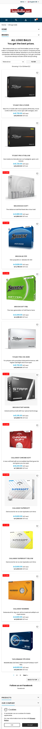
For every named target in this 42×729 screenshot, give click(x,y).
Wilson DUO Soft (21, 206)
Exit (12, 725)
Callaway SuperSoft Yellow (21, 558)
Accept (30, 725)
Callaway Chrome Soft (21, 458)
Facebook (21, 688)
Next (26, 675)
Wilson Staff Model (21, 407)
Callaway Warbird (21, 609)
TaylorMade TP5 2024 (21, 659)
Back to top (33, 680)
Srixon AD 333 (21, 256)
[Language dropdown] (33, 2)
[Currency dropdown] (23, 2)
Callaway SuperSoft (21, 508)
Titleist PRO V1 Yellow (21, 155)
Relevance (13, 62)
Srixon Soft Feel (21, 307)
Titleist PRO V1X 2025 (21, 357)
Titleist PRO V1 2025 (21, 105)
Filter (33, 62)
